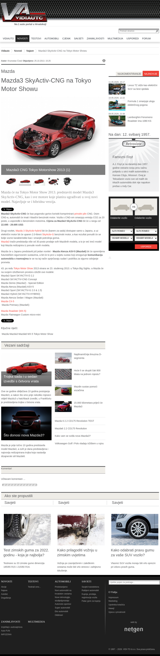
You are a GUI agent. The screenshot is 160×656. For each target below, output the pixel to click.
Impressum (114, 597)
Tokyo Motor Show (23, 268)
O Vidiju (113, 592)
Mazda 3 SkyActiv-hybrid (28, 230)
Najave (30, 50)
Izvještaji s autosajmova (11, 627)
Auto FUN (5, 631)
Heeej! (112, 608)
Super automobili (62, 608)
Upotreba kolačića (117, 605)
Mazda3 (5, 241)
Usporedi (146, 247)
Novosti (18, 50)
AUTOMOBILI (63, 581)
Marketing (113, 601)
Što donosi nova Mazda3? (24, 435)
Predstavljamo (61, 587)
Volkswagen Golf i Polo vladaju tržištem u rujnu (79, 443)
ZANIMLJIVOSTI (10, 621)
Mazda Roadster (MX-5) (13, 311)
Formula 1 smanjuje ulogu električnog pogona (141, 103)
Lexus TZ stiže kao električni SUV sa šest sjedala (142, 87)
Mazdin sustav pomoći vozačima (85, 388)
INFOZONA (6, 634)
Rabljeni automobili (90, 590)
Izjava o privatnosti (117, 612)
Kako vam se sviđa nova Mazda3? (73, 436)
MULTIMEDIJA (36, 621)
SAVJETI (86, 581)
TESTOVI (33, 581)
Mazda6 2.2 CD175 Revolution (71, 428)
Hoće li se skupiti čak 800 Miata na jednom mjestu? (87, 372)
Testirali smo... (34, 587)
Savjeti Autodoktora (90, 587)
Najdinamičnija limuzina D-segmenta (88, 356)
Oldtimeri (59, 615)
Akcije (4, 587)
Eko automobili (61, 611)
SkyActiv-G (48, 234)
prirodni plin (80, 213)
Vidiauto (5, 50)
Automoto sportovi (63, 604)
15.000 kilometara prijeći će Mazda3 (88, 404)
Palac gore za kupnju (91, 601)
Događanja (6, 598)
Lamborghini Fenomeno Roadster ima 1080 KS (140, 119)
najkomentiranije (129, 73)
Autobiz (4, 594)
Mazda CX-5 (7, 301)
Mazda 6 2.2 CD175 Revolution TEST (74, 421)
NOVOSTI (6, 581)
